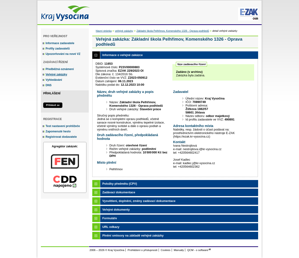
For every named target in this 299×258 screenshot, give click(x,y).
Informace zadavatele (60, 43)
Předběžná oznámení (60, 69)
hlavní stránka (104, 30)
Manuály (179, 250)
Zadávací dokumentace (118, 192)
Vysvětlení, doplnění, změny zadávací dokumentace (138, 201)
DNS (49, 85)
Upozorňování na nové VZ (63, 54)
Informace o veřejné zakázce (122, 55)
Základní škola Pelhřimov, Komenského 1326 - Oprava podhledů (172, 30)
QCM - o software (197, 250)
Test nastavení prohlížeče (63, 126)
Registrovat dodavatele (61, 136)
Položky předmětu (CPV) (119, 183)
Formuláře (109, 218)
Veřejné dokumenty (116, 209)
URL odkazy (110, 227)
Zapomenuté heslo (58, 131)
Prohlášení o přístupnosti (142, 250)
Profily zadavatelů (58, 48)
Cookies (166, 250)
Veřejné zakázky (56, 74)
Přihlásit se (53, 105)
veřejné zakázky (124, 30)
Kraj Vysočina (64, 12)
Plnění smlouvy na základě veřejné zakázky (133, 235)
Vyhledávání (54, 79)
